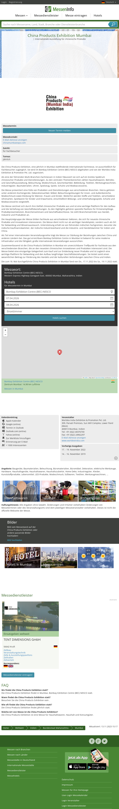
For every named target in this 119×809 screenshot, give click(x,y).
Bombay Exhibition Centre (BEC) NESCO (23, 381)
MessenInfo (59, 9)
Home (6, 728)
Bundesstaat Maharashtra (55, 728)
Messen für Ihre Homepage (75, 790)
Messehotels (13, 775)
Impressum (67, 784)
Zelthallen (8, 657)
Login (4, 2)
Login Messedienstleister (74, 805)
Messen (21, 15)
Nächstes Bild (57, 616)
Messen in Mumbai (13, 388)
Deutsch (111, 2)
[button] (59, 352)
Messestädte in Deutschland (21, 760)
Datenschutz (68, 779)
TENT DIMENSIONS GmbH (22, 639)
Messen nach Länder (17, 754)
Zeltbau (7, 650)
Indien (33, 728)
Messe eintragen (76, 15)
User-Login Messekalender (75, 795)
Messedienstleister (46, 15)
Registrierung (15, 2)
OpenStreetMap (99, 377)
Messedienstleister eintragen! (17, 674)
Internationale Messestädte (20, 765)
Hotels (98, 15)
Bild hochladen (14, 540)
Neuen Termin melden (60, 130)
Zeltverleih (9, 660)
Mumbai (79, 728)
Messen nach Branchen (18, 749)
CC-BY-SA (114, 377)
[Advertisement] (59, 62)
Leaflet (85, 377)
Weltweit (19, 728)
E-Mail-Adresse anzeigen (15, 139)
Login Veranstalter (70, 800)
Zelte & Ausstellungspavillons (18, 655)
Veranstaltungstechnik (14, 652)
